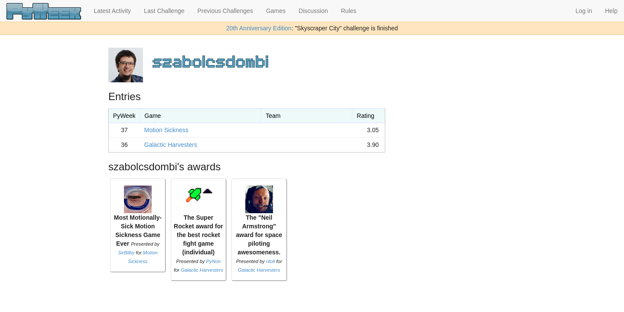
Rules (349, 10)
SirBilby (126, 252)
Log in (583, 10)
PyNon (213, 261)
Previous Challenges (225, 10)
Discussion (313, 10)
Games (276, 10)
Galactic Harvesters (170, 144)
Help (611, 10)
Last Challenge (164, 10)
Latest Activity (112, 10)
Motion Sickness (166, 130)
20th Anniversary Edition (259, 28)
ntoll (270, 261)
